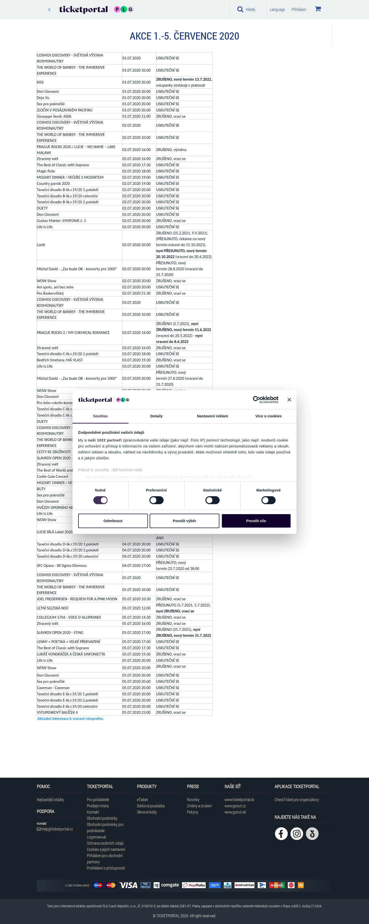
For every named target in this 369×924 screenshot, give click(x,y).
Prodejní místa (98, 805)
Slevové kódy (147, 812)
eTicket (142, 799)
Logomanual (96, 836)
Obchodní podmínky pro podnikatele (105, 827)
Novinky (193, 799)
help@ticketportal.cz (55, 828)
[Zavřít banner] (289, 399)
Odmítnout (113, 521)
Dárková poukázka (151, 805)
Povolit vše (256, 521)
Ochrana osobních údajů (105, 843)
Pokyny (192, 812)
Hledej (246, 9)
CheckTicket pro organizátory (297, 799)
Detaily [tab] (156, 416)
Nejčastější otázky (50, 799)
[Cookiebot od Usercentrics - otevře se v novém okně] (256, 399)
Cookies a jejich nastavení (106, 849)
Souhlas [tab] (100, 416)
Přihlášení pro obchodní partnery (105, 858)
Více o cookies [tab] (268, 416)
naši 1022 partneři (105, 440)
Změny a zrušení (199, 805)
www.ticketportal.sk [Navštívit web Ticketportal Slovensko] (239, 799)
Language (277, 9)
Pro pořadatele (98, 799)
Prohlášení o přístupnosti (106, 867)
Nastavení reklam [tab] (212, 416)
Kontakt (93, 812)
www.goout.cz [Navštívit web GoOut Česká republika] (235, 805)
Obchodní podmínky (102, 818)
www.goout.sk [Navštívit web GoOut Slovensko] (235, 812)
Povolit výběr (184, 521)
